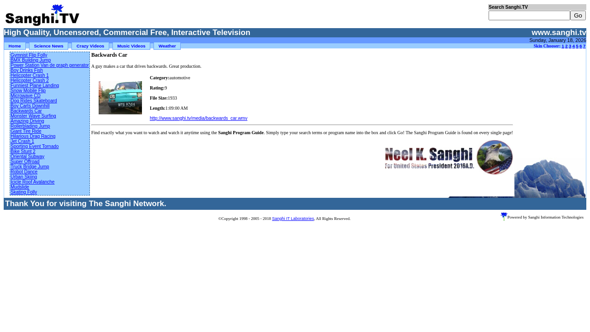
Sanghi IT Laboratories (293, 218)
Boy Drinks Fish (27, 70)
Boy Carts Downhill (30, 105)
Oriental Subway (27, 156)
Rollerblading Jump (30, 126)
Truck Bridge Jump (30, 166)
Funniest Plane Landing (35, 85)
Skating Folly (24, 192)
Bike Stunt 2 (23, 151)
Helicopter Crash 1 (30, 75)
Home (15, 45)
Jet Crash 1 (22, 141)
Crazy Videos (90, 45)
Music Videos (132, 45)
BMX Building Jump (31, 60)
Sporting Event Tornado (35, 146)
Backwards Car (26, 110)
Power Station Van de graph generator (50, 65)
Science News (49, 45)
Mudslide (20, 187)
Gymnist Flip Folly (29, 55)
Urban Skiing (24, 176)
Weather (167, 45)
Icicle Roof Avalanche (32, 181)
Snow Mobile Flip (28, 90)
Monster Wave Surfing (33, 116)
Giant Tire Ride (26, 131)
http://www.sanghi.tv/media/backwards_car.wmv (199, 118)
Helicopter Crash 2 (30, 80)
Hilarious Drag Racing (33, 136)
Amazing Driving (27, 121)
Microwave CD (26, 95)
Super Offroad (25, 161)
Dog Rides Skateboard (34, 100)
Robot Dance (24, 171)
